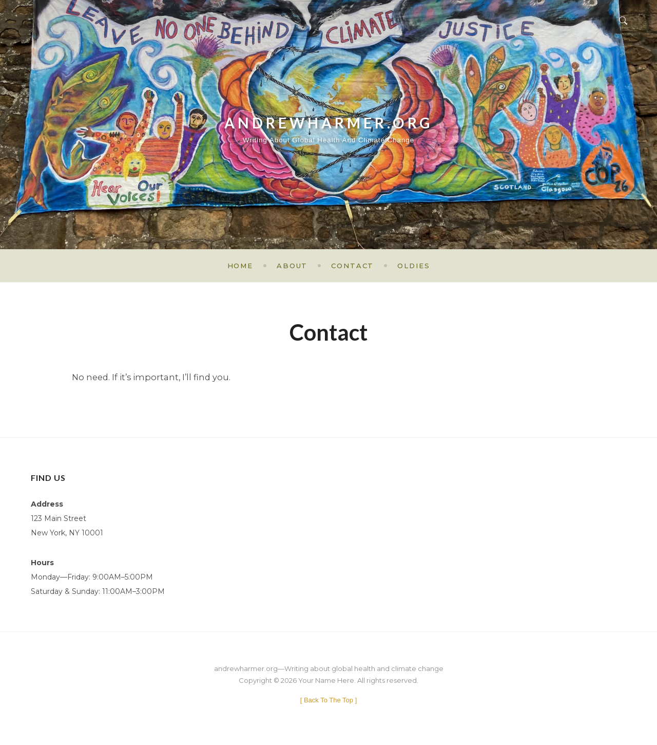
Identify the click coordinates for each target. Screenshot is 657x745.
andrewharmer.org (329, 118)
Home (240, 266)
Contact (352, 266)
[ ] (328, 700)
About (292, 266)
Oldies (413, 266)
